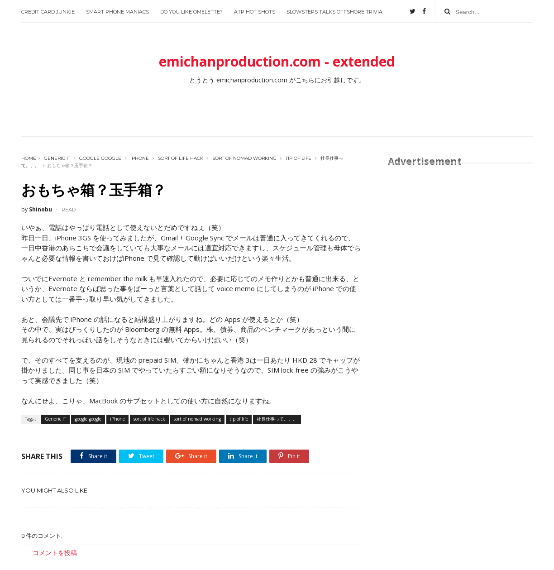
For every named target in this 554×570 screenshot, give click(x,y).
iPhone (139, 158)
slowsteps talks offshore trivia (334, 12)
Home (28, 158)
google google (100, 158)
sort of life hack (180, 158)
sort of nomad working (244, 158)
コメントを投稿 (55, 552)
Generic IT (57, 158)
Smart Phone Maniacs (117, 12)
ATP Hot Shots (254, 12)
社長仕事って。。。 (277, 419)
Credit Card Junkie (48, 12)
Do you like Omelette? (191, 12)
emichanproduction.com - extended (277, 61)
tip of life (298, 158)
